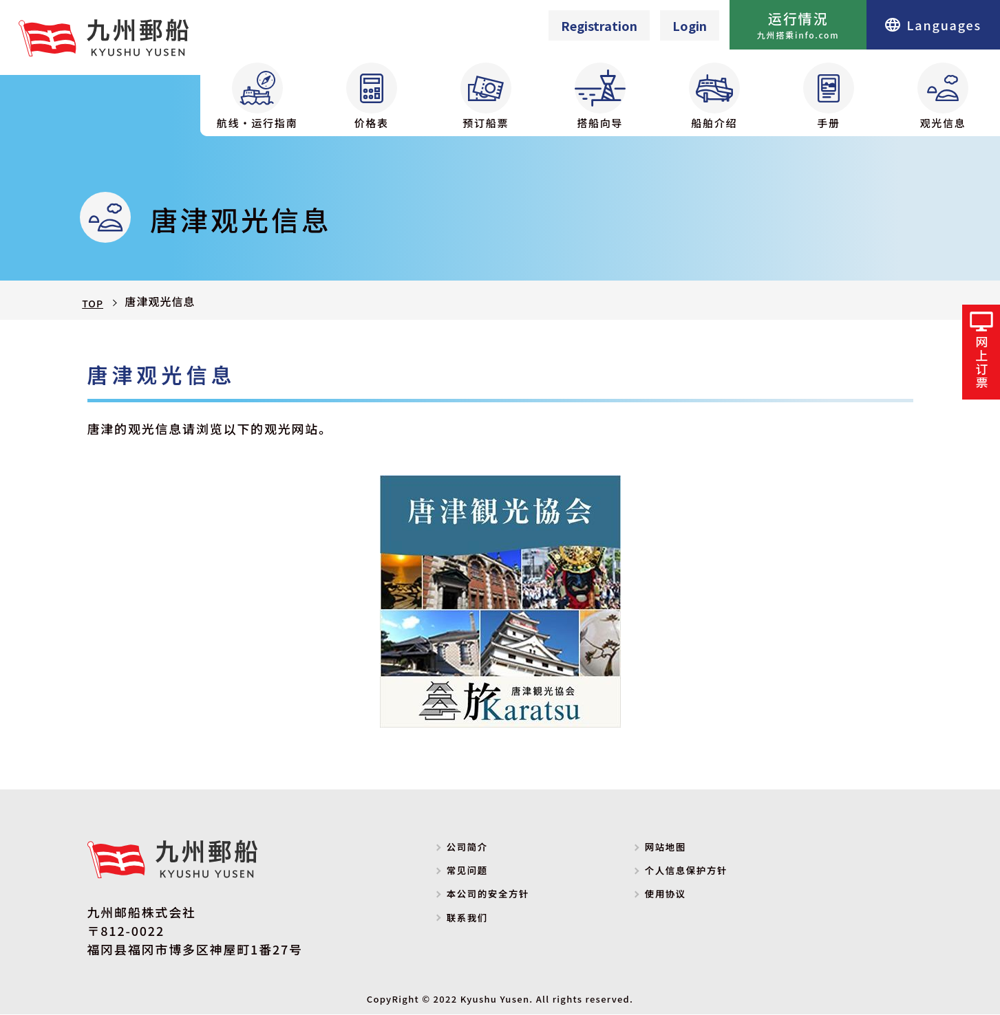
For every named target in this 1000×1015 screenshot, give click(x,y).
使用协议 (677, 897)
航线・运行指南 (257, 96)
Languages (933, 25)
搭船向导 (600, 96)
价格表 (371, 96)
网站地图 (677, 850)
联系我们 (479, 920)
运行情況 (798, 24)
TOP (94, 302)
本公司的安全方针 (506, 897)
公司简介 (479, 850)
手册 (828, 96)
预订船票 (485, 96)
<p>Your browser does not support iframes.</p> (626, 26)
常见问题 (479, 873)
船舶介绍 (714, 96)
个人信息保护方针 (704, 873)
